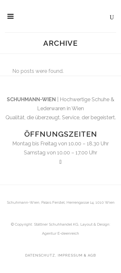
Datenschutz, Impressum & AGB (60, 255)
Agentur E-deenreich (60, 233)
